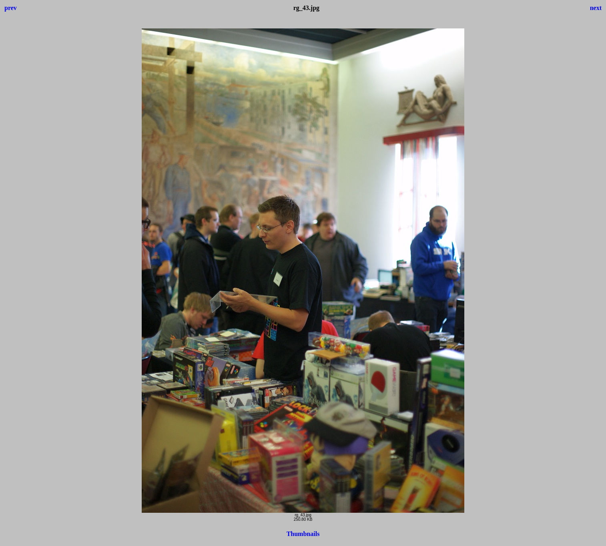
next (596, 7)
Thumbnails (303, 533)
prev (10, 7)
